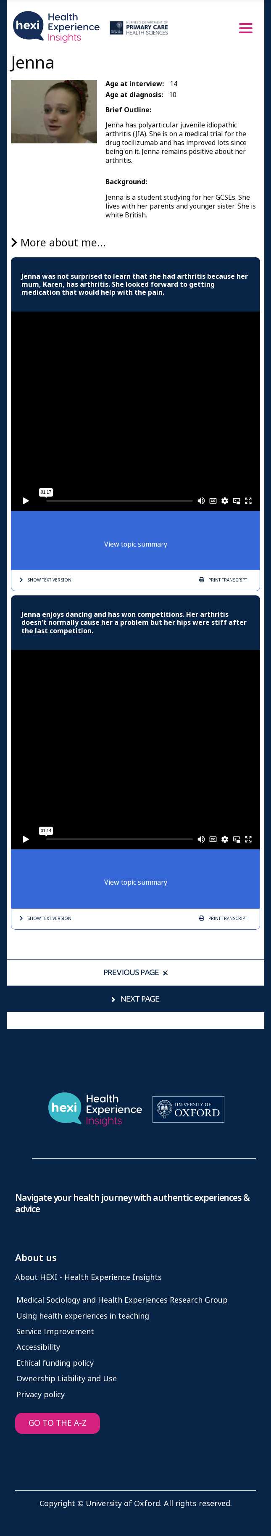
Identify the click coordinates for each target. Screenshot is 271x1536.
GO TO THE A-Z (58, 1423)
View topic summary (135, 544)
